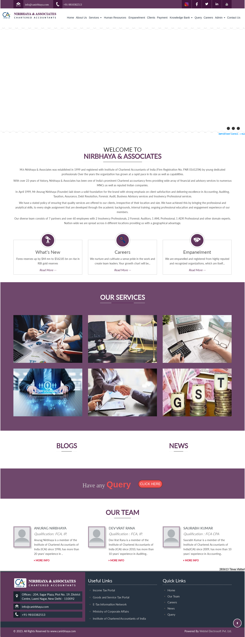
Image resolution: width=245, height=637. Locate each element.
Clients (151, 17)
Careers (208, 17)
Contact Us (233, 17)
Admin (220, 17)
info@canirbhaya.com (37, 4)
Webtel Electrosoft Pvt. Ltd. (215, 631)
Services (95, 17)
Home (70, 17)
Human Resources (115, 17)
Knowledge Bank (181, 17)
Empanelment (136, 17)
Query (198, 17)
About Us (81, 17)
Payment (162, 17)
